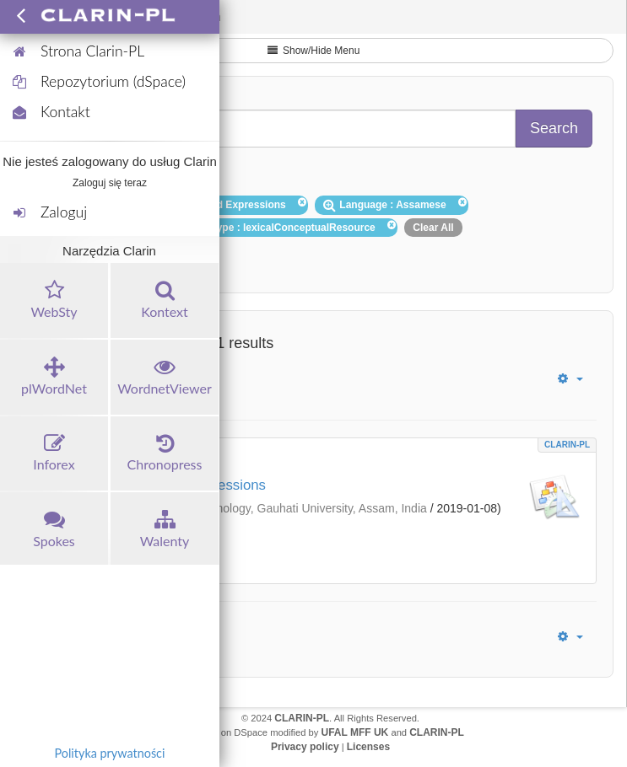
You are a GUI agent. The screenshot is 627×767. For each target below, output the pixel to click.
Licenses (368, 747)
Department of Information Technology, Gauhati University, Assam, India (239, 508)
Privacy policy (305, 747)
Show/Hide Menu (314, 50)
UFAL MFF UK (355, 732)
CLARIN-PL (567, 444)
